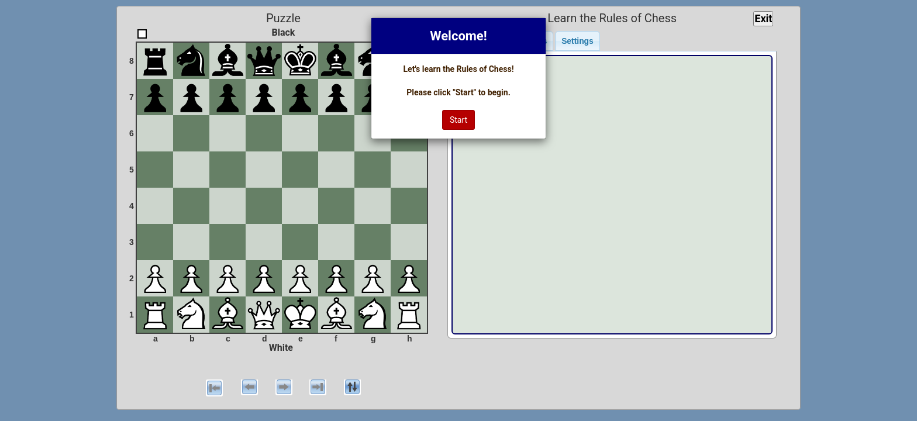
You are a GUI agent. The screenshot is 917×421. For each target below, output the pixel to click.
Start (458, 120)
